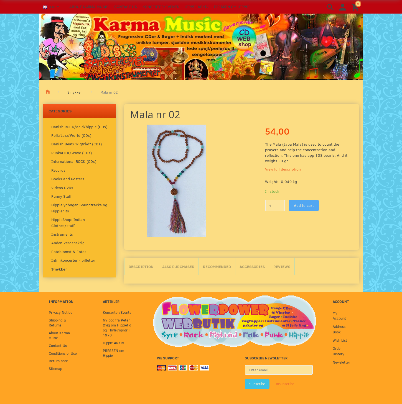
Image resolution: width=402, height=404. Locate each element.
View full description (283, 169)
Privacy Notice (60, 312)
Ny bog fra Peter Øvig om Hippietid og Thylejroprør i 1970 (117, 327)
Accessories (252, 266)
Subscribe (257, 383)
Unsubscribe (284, 383)
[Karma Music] (201, 46)
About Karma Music (89, 6)
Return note (58, 360)
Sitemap (55, 368)
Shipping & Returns (57, 322)
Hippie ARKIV (196, 6)
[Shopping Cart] (356, 7)
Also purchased (178, 266)
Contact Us (125, 6)
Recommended (217, 266)
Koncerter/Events (161, 6)
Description (141, 266)
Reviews (281, 266)
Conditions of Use (63, 353)
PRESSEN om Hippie (232, 6)
